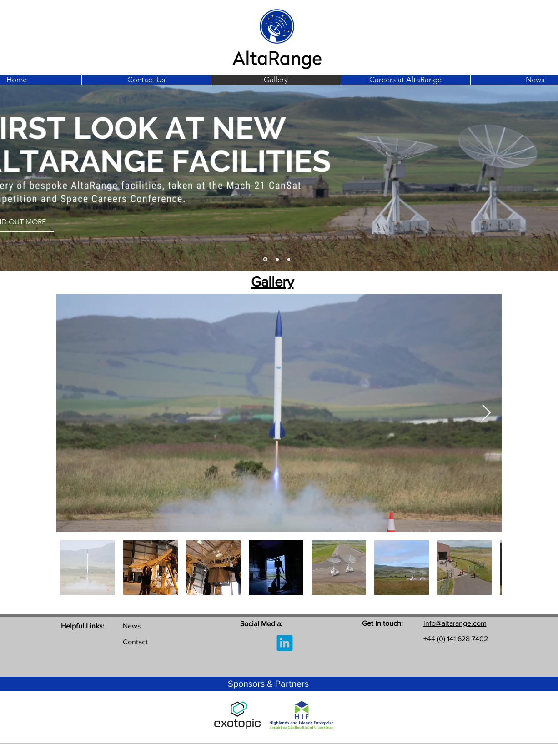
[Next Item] (486, 413)
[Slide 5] (288, 259)
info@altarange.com (455, 623)
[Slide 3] (265, 259)
